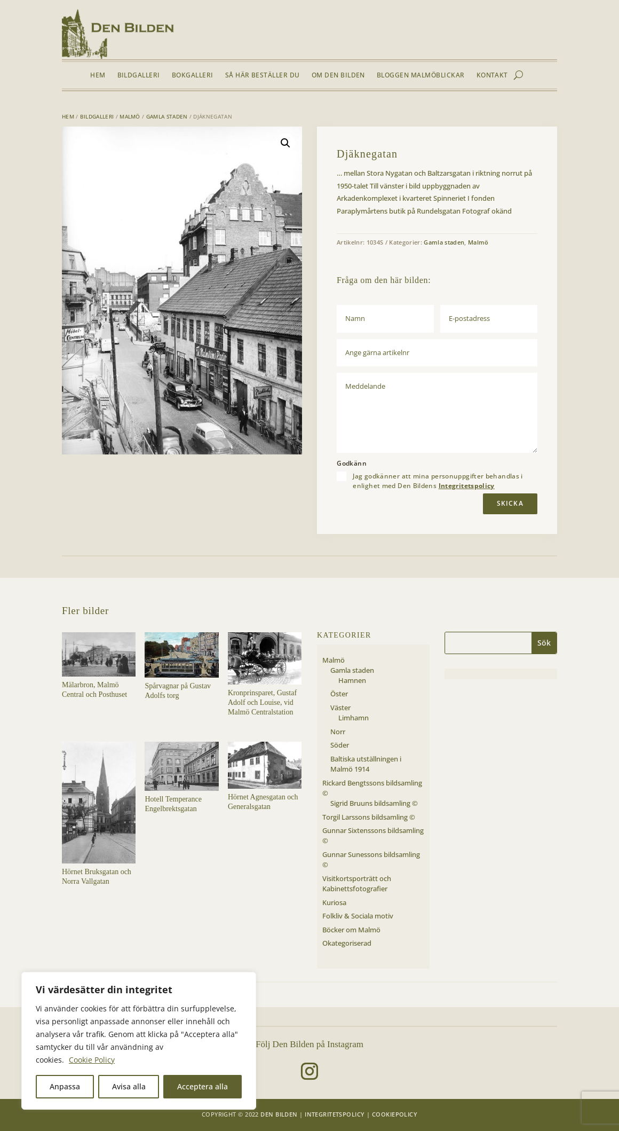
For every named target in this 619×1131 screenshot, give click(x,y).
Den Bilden (278, 1114)
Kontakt (492, 76)
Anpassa (65, 1086)
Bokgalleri (192, 76)
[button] (285, 143)
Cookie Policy (92, 1060)
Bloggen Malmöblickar (421, 76)
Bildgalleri (138, 76)
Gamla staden (167, 116)
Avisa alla (129, 1086)
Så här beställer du (262, 76)
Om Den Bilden (338, 76)
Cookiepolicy (394, 1114)
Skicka (510, 503)
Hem (97, 76)
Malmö (130, 116)
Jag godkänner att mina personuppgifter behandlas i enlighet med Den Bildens (437, 481)
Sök (544, 643)
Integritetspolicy (467, 485)
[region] (138, 1041)
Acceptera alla (202, 1086)
